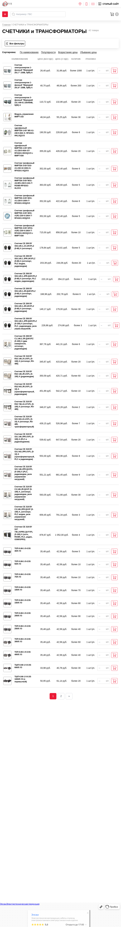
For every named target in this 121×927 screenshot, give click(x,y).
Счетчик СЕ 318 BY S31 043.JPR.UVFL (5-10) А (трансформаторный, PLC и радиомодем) (24, 454)
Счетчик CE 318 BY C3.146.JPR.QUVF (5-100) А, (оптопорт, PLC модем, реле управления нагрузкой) (23, 513)
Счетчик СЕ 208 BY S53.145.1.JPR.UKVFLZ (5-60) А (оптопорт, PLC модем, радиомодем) (24, 261)
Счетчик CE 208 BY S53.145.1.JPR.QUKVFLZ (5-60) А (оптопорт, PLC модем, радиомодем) (25, 277)
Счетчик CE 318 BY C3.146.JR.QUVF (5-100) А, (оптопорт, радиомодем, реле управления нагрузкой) (23, 493)
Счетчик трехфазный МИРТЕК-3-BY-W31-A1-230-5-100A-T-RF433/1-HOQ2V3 (24, 199)
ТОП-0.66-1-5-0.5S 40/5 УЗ (22, 549)
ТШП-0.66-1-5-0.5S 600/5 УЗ (22, 666)
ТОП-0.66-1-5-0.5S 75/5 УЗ (22, 575)
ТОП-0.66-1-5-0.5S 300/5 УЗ (22, 640)
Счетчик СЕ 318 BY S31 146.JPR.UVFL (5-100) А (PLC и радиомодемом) (24, 438)
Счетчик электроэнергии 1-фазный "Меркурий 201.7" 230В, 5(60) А (23, 69)
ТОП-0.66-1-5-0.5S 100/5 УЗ (22, 588)
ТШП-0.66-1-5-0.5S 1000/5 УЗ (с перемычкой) (22, 679)
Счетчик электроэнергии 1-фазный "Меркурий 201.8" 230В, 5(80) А (23, 84)
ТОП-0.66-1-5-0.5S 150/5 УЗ (22, 601)
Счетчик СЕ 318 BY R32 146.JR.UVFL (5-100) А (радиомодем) (24, 374)
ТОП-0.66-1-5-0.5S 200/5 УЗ (22, 614)
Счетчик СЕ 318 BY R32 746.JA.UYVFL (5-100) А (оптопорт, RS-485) (24, 405)
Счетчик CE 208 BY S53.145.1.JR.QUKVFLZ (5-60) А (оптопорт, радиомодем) (24, 292)
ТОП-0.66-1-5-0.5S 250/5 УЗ (22, 627)
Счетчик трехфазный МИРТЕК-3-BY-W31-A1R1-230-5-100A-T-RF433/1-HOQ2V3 (24, 214)
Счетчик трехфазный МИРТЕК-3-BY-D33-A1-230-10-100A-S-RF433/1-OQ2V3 (24, 167)
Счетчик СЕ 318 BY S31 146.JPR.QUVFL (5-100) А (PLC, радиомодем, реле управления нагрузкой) (23, 473)
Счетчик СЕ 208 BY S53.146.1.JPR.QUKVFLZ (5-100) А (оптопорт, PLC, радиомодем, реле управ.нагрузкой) (25, 323)
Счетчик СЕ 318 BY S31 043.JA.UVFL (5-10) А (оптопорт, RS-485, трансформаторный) (24, 422)
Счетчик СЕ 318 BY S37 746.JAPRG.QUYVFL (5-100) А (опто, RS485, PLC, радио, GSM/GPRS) (23, 533)
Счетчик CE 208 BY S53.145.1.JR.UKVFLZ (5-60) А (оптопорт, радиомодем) (24, 307)
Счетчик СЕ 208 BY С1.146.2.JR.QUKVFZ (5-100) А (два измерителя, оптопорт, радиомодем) (23, 342)
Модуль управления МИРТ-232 (24, 115)
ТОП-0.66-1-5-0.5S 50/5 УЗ (22, 562)
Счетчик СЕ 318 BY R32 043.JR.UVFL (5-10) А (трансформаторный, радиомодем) (24, 389)
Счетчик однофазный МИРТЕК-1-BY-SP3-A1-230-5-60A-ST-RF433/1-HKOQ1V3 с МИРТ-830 (23, 149)
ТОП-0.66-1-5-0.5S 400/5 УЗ (22, 653)
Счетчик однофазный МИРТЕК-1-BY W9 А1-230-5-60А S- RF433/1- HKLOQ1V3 (24, 130)
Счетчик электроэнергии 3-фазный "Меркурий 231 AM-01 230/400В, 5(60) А (23, 100)
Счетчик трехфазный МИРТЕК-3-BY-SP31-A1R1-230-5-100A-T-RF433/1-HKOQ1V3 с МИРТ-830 (24, 230)
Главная (6, 24)
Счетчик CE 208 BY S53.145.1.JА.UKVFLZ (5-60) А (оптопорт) (24, 246)
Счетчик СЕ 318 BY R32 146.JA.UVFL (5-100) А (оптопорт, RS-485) (24, 360)
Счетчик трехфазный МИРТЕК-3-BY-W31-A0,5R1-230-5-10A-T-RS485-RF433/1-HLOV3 (24, 183)
